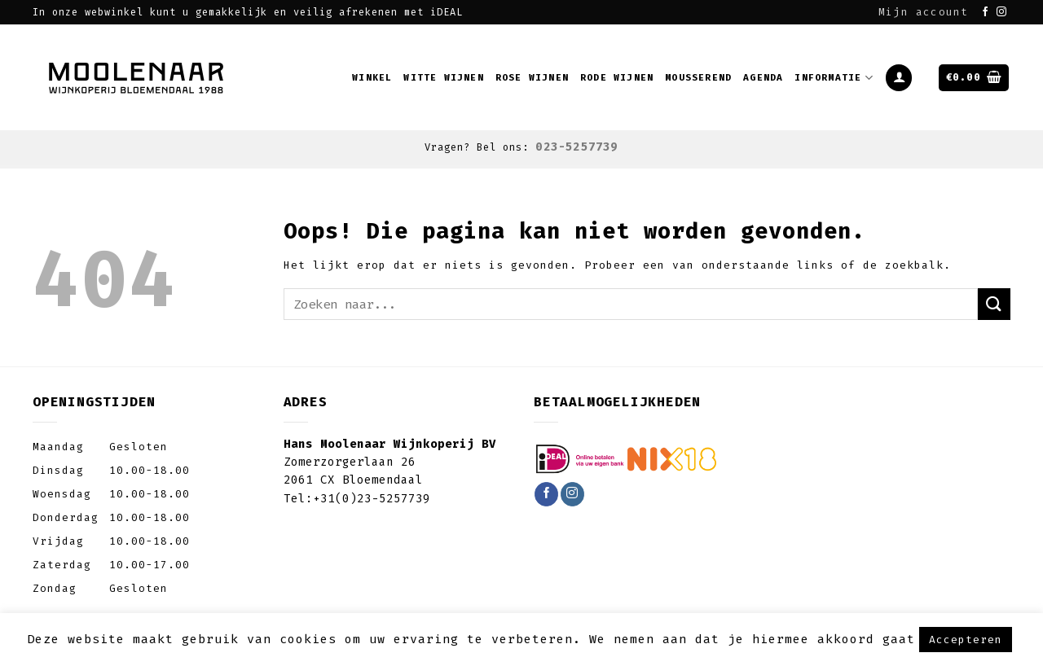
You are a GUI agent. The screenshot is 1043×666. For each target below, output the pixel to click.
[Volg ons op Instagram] (1002, 12)
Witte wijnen (443, 77)
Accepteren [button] (965, 639)
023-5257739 (576, 147)
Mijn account (923, 12)
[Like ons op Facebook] (985, 12)
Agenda (763, 77)
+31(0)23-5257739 (371, 499)
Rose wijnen (532, 77)
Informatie (833, 77)
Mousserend (698, 77)
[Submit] (994, 304)
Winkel (372, 77)
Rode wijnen (617, 77)
